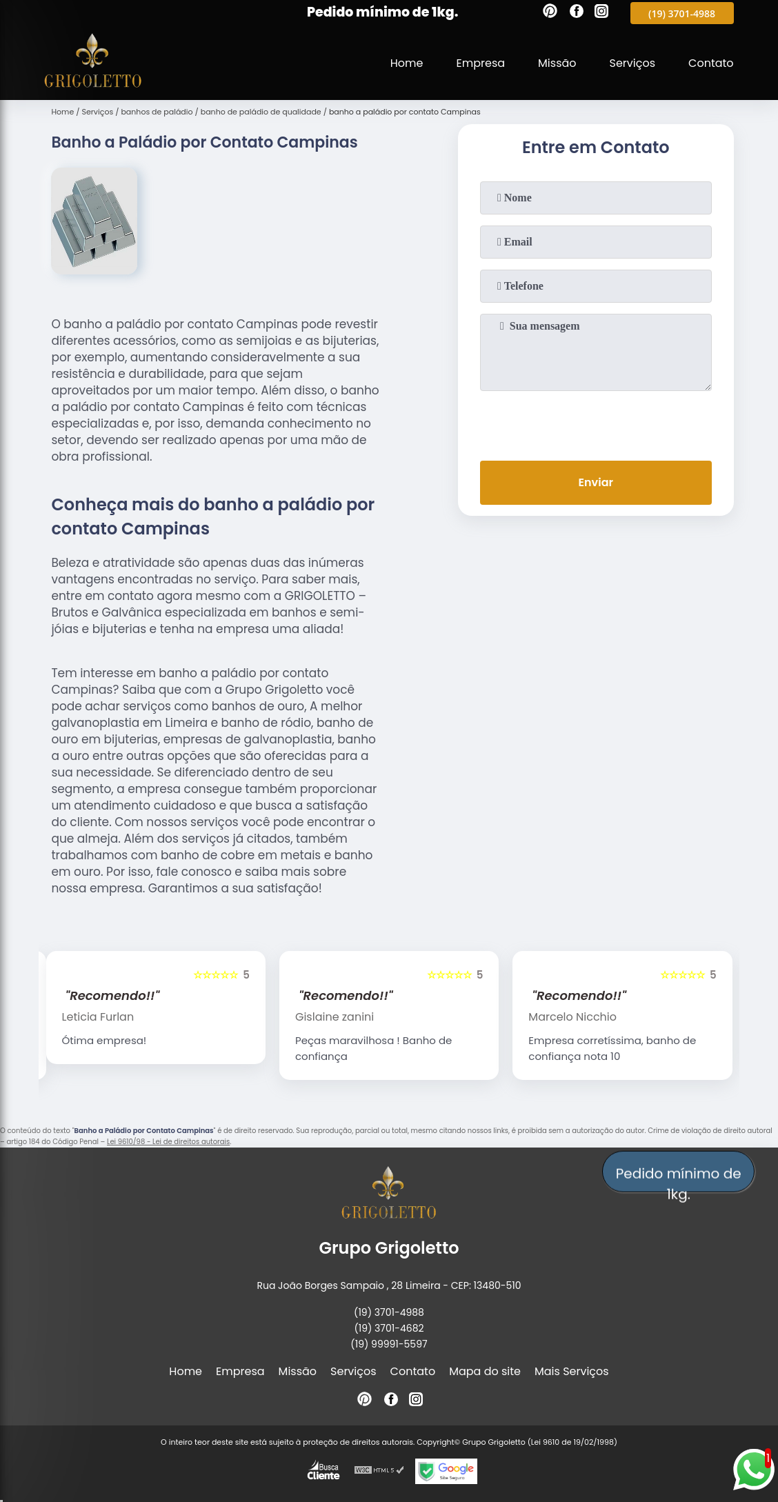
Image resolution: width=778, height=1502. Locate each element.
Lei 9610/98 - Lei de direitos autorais (168, 1141)
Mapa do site (485, 1371)
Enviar (596, 482)
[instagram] (601, 13)
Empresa (481, 63)
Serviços (633, 63)
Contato (711, 63)
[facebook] (577, 13)
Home (406, 63)
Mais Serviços (572, 1371)
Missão (557, 63)
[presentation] (596, 423)
